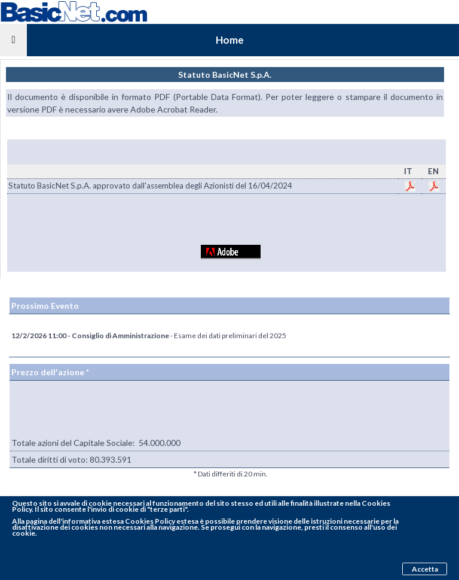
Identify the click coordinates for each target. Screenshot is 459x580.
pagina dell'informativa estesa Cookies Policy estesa (112, 521)
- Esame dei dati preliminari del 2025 (148, 335)
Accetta (425, 568)
